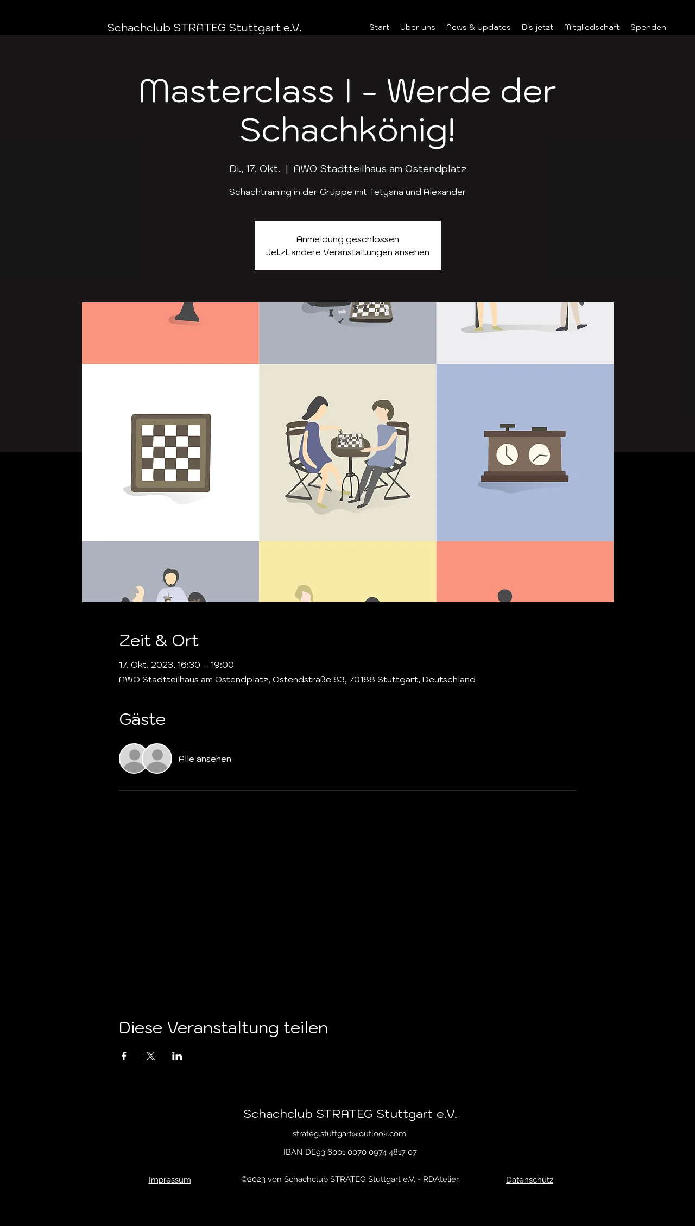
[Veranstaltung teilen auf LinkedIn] (177, 1056)
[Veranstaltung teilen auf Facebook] (124, 1056)
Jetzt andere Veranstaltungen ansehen (347, 252)
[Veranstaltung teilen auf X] (151, 1056)
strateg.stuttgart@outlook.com (349, 1134)
